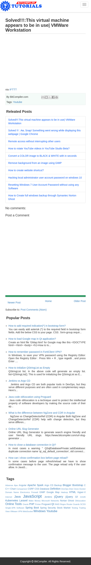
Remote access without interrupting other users (34, 141)
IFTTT (13, 89)
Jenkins (48, 497)
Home (48, 301)
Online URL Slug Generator (24, 428)
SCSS (83, 504)
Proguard (46, 504)
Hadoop (64, 492)
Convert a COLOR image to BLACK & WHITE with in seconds (42, 155)
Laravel (23, 500)
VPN (20, 511)
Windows (40, 511)
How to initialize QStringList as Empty (29, 367)
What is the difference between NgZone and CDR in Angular (42, 412)
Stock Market (63, 508)
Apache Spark (35, 485)
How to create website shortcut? (26, 170)
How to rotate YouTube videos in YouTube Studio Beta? (39, 148)
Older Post (80, 301)
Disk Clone (74, 489)
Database (44, 489)
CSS (37, 489)
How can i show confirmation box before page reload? (38, 457)
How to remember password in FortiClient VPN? (35, 351)
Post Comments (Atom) (34, 309)
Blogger (67, 485)
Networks (55, 501)
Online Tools (13, 504)
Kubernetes (11, 500)
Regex (63, 504)
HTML (72, 492)
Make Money (35, 501)
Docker (82, 489)
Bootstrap (77, 485)
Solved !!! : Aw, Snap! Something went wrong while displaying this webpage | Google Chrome (44, 132)
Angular (22, 485)
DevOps (64, 489)
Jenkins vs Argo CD (19, 380)
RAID (57, 504)
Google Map (53, 492)
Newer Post (14, 302)
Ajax (16, 485)
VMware (13, 511)
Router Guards (73, 504)
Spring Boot (32, 507)
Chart (13, 489)
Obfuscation (80, 501)
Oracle (26, 504)
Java (17, 496)
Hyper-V (81, 492)
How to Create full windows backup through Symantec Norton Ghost (42, 197)
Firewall (34, 492)
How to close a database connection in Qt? (32, 444)
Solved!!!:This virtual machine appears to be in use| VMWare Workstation (41, 121)
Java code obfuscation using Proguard (30, 396)
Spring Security (48, 508)
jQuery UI (71, 496)
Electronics (25, 492)
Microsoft (46, 501)
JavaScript (32, 496)
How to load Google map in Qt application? (32, 338)
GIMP (42, 492)
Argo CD (48, 485)
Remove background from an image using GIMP (35, 163)
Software (20, 508)
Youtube (17, 102)
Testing (75, 508)
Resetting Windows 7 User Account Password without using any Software (43, 186)
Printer (38, 504)
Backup (58, 485)
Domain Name (12, 492)
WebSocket (28, 511)
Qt (52, 504)
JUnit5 (83, 497)
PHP (31, 504)
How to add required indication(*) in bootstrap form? (37, 325)
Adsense (9, 485)
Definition (55, 488)
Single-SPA (10, 508)
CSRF (31, 489)
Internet (8, 497)
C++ (7, 489)
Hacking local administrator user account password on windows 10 (45, 177)
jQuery (58, 496)
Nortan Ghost (67, 500)
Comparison (21, 489)
